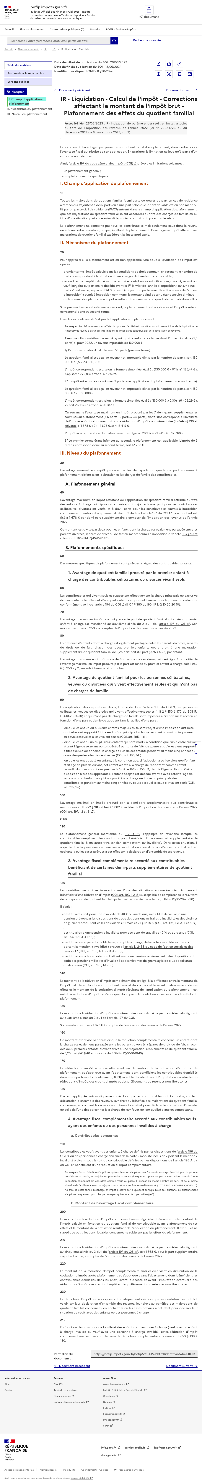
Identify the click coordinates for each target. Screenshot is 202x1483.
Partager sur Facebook (158, 74)
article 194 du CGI (108, 604)
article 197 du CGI (155, 513)
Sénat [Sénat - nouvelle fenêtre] (106, 1425)
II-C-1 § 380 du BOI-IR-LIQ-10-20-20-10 (152, 604)
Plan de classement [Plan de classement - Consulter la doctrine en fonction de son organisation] (32, 29)
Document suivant (179, 90)
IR (45, 49)
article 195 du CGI (158, 707)
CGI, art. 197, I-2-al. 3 (75, 811)
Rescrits (95, 29)
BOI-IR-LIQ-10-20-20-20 (177, 899)
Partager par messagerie (189, 74)
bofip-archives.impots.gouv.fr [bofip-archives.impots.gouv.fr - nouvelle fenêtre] (69, 1402)
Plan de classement (28, 49)
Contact (8, 1390)
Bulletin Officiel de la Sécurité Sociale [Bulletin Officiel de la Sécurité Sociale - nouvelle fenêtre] (123, 1390)
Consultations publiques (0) (67, 29)
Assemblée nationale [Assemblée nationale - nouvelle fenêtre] (114, 1384)
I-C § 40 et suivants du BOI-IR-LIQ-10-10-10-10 (110, 1053)
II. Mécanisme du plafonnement (29, 109)
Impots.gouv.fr (111, 1420)
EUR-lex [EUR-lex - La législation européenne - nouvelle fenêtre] (107, 1408)
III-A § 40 (132, 834)
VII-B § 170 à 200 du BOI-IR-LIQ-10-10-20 (173, 1185)
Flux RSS (58, 1384)
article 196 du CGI (133, 769)
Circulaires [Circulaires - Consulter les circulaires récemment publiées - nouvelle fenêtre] (109, 1396)
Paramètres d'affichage (131, 1470)
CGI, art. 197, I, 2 (123, 894)
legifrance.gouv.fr (165, 1448)
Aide (6, 1384)
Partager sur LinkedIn (179, 74)
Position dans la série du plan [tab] (25, 73)
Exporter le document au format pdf (158, 63)
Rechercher (114, 40)
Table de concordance (66, 1390)
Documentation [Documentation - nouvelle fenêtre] (62, 1396)
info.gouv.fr (109, 1448)
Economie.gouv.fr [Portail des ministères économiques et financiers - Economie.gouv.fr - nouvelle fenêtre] (112, 1414)
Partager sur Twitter (169, 74)
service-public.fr (135, 1448)
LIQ (54, 49)
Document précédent (74, 90)
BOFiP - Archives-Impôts (121, 29)
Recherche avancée (147, 40)
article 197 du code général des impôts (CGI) (101, 163)
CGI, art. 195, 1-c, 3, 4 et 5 (174, 923)
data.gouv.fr (109, 1455)
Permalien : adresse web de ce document (179, 63)
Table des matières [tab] (19, 65)
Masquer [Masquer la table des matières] (18, 91)
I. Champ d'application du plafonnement (27, 101)
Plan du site (69, 1470)
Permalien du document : (63, 1356)
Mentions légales (49, 1470)
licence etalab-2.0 (80, 1478)
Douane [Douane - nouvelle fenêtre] (107, 1402)
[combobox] (58, 40)
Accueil (9, 29)
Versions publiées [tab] (18, 82)
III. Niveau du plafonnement (27, 114)
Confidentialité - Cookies (95, 1470)
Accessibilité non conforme (19, 1470)
